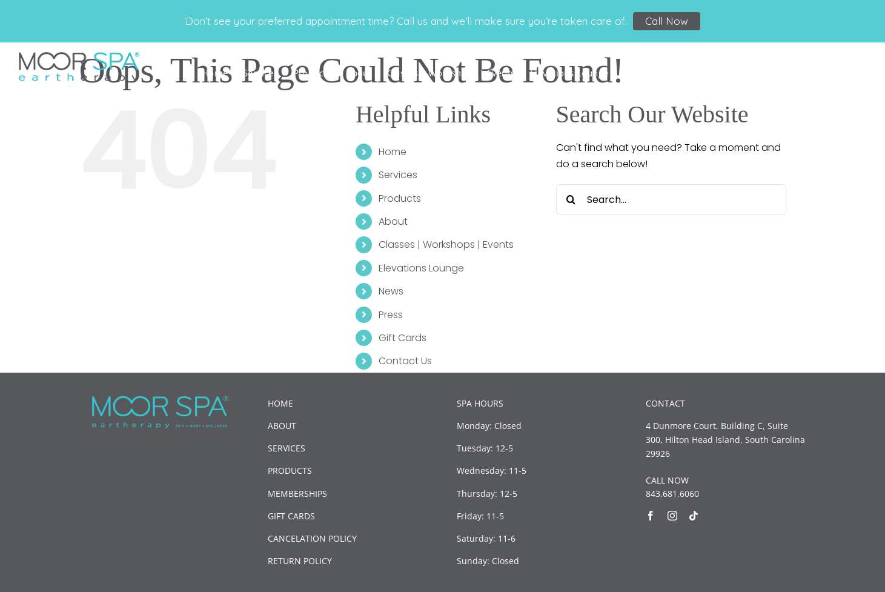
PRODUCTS (290, 470)
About (393, 221)
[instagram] (672, 515)
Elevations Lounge (421, 268)
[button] (847, 71)
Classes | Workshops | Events (446, 244)
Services (398, 175)
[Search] (571, 199)
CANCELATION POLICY (312, 538)
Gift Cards (402, 338)
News (391, 291)
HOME (280, 403)
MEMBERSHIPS (297, 493)
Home (392, 152)
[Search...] (671, 199)
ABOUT (282, 425)
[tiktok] (693, 515)
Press (391, 315)
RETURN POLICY (300, 561)
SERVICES (286, 448)
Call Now (666, 21)
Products (400, 198)
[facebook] (650, 515)
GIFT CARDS (291, 516)
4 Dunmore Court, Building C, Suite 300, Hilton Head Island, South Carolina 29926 (725, 439)
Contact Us (405, 361)
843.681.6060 (672, 493)
